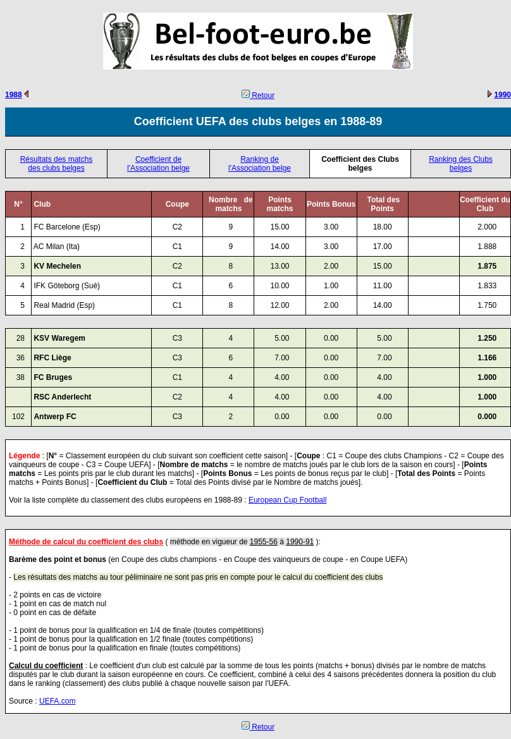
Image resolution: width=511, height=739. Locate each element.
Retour (258, 95)
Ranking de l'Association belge (259, 164)
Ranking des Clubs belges (461, 164)
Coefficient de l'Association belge (158, 164)
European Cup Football (287, 500)
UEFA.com (57, 701)
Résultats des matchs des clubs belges (56, 164)
